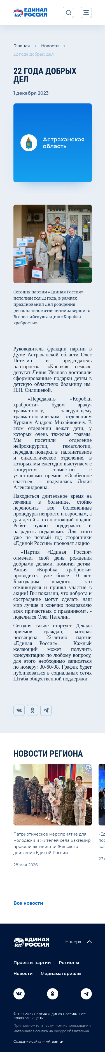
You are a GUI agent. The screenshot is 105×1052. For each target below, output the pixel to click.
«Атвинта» (54, 1041)
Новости (50, 45)
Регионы (69, 962)
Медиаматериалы (61, 973)
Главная (21, 45)
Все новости (28, 903)
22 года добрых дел (33, 54)
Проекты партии (32, 962)
